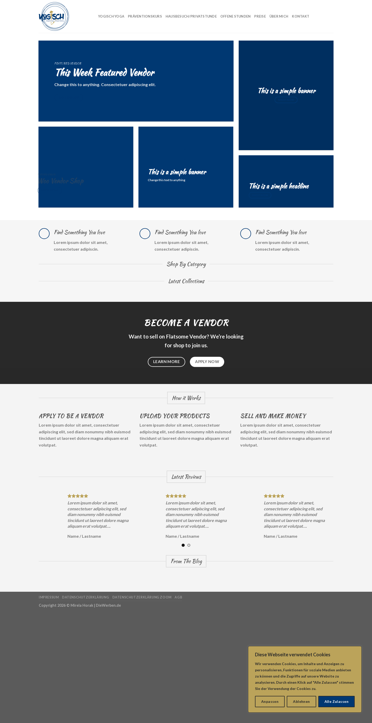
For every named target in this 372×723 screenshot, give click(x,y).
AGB (178, 597)
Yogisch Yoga (111, 16)
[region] (305, 679)
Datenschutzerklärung (85, 597)
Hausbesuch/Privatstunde (191, 16)
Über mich (278, 16)
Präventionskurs (145, 16)
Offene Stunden (235, 16)
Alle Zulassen (336, 701)
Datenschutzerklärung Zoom (142, 597)
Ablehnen (301, 701)
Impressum (49, 597)
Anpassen (269, 701)
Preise (260, 16)
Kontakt (300, 16)
